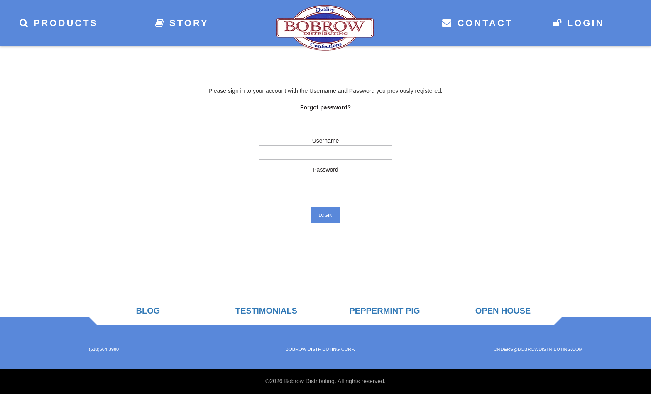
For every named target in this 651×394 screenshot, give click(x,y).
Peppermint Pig (384, 310)
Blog (148, 310)
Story (182, 23)
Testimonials (266, 310)
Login (578, 23)
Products (59, 23)
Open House (503, 310)
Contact (477, 23)
